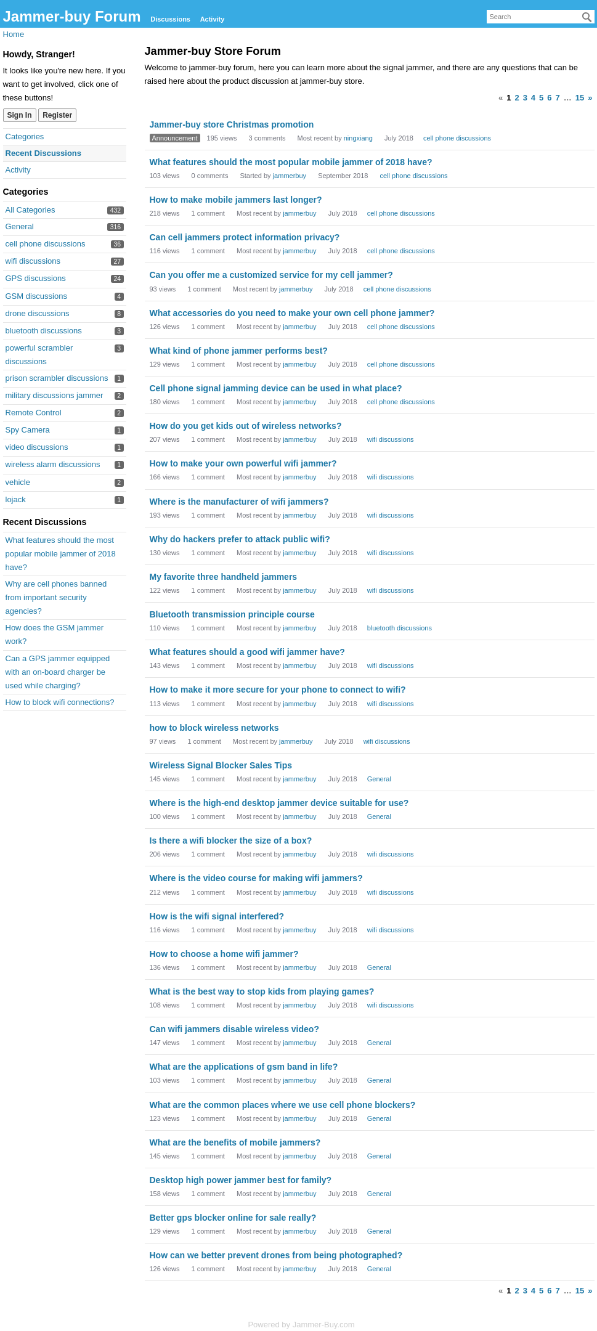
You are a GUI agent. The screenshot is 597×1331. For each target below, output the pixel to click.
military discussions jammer (55, 395)
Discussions (170, 19)
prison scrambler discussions (57, 378)
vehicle (18, 482)
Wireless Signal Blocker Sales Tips (221, 765)
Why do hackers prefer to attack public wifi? (240, 539)
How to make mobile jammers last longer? (236, 200)
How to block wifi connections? (60, 702)
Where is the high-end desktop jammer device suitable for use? (279, 803)
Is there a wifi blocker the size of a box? (231, 840)
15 (579, 97)
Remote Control (34, 412)
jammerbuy (289, 175)
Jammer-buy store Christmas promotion (232, 124)
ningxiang (358, 138)
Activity (212, 19)
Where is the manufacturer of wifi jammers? (239, 502)
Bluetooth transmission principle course (232, 614)
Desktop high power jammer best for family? (241, 1180)
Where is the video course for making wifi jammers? (256, 878)
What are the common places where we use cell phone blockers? (283, 1105)
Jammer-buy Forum (72, 16)
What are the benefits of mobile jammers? (235, 1142)
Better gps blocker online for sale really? (233, 1218)
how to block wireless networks (214, 728)
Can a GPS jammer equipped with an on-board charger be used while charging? (58, 672)
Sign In (19, 115)
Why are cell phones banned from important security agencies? (56, 597)
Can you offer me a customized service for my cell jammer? (271, 275)
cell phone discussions (46, 243)
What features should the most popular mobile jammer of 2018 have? (61, 553)
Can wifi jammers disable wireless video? (234, 1029)
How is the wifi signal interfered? (217, 916)
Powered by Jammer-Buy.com (301, 1324)
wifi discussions (33, 261)
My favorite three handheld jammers (224, 577)
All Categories (30, 209)
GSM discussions (36, 296)
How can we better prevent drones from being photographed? (276, 1255)
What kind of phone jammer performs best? (239, 351)
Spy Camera (28, 429)
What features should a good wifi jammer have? (247, 652)
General (20, 226)
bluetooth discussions (44, 330)
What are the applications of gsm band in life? (244, 1067)
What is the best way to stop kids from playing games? (262, 991)
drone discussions (38, 313)
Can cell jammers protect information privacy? (245, 237)
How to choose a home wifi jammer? (224, 954)
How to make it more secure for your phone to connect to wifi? (278, 689)
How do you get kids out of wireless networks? (246, 426)
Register (57, 115)
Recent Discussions (44, 153)
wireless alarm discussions (53, 464)
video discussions (37, 447)
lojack (16, 499)
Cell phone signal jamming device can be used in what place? (276, 388)
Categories (25, 136)
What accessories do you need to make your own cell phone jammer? (292, 313)
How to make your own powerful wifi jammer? (243, 463)
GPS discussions (36, 278)
